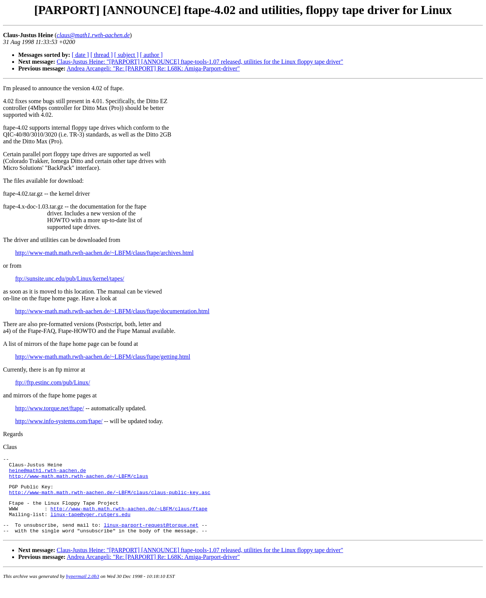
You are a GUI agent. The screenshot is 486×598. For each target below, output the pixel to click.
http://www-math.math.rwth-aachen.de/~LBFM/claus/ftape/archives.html (104, 253)
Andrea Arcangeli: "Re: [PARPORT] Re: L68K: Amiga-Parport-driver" (153, 68)
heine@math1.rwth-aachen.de (47, 473)
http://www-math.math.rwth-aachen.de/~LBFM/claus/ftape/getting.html (102, 356)
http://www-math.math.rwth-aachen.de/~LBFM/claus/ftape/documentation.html (112, 311)
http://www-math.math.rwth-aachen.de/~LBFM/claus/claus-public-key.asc (109, 499)
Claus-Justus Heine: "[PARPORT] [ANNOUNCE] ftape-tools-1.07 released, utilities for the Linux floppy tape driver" (200, 61)
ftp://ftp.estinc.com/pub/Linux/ (52, 382)
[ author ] (151, 55)
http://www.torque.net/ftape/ (49, 408)
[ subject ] (126, 55)
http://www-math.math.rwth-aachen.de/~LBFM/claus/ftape (128, 517)
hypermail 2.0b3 (82, 589)
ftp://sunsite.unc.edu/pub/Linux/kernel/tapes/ (69, 278)
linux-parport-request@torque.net (151, 536)
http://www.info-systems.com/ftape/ (59, 421)
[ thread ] (101, 55)
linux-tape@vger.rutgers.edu (90, 524)
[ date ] (80, 55)
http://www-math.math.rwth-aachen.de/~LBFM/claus (78, 480)
